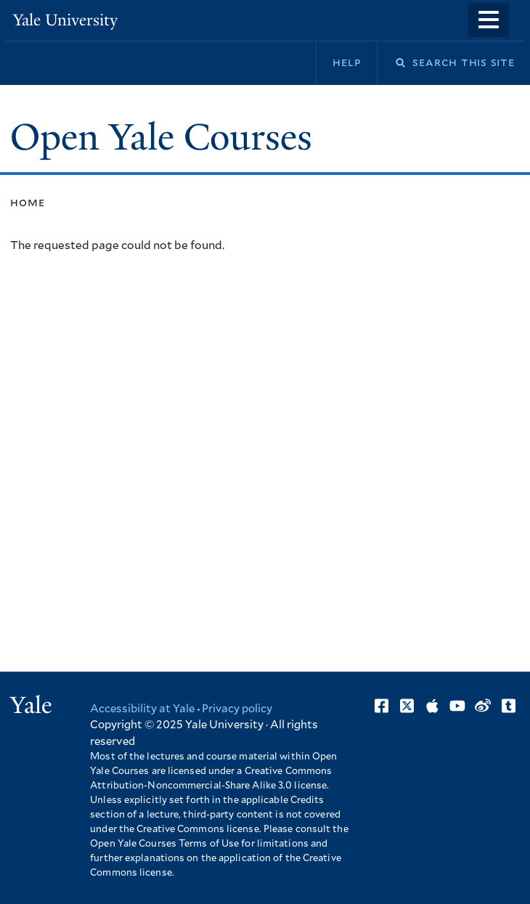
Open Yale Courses (161, 137)
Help (347, 62)
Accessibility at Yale (142, 709)
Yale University (65, 19)
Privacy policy (237, 709)
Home (27, 202)
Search (391, 63)
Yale (31, 705)
